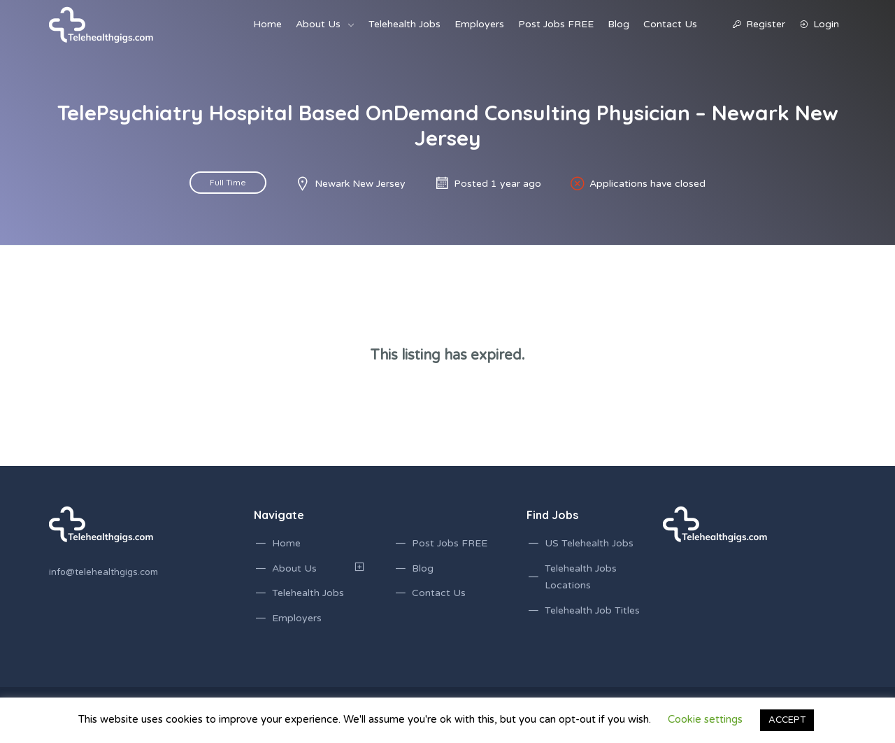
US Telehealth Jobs (589, 543)
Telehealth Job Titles (592, 610)
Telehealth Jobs (404, 24)
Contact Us (670, 24)
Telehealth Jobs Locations (581, 577)
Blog (618, 24)
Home (267, 24)
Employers (479, 24)
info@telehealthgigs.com (103, 572)
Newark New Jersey (360, 184)
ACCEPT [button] (787, 720)
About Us (318, 24)
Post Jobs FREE (556, 24)
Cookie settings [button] (705, 719)
